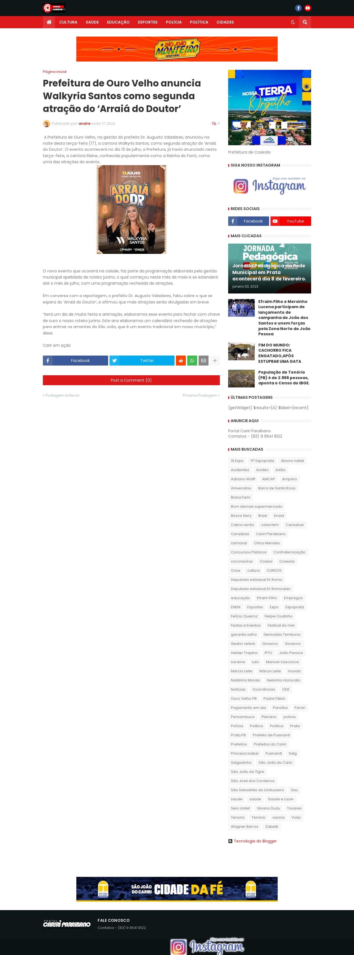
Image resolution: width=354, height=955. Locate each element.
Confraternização (290, 552)
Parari (300, 707)
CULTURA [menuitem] (68, 22)
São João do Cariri (275, 762)
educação (240, 598)
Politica (256, 726)
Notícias (238, 689)
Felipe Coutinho (279, 616)
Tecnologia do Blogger (252, 841)
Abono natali (292, 460)
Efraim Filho (267, 598)
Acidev (262, 470)
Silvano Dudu (268, 808)
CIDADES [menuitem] (225, 22)
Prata (295, 726)
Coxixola (287, 561)
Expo (274, 607)
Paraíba (280, 707)
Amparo (289, 479)
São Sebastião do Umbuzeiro (257, 790)
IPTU (268, 652)
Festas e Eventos (246, 625)
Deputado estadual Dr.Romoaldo (261, 588)
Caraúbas (240, 534)
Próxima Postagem (200, 395)
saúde (255, 799)
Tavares (294, 808)
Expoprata (294, 607)
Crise (235, 570)
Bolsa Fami (240, 497)
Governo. (293, 643)
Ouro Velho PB (244, 698)
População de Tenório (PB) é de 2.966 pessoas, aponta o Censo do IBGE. (284, 378)
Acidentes (240, 470)
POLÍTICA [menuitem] (199, 22)
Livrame (238, 662)
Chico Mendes (267, 543)
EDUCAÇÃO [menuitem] (118, 22)
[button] (293, 22)
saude (237, 799)
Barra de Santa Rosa (276, 488)
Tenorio (238, 817)
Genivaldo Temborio (282, 634)
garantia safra (244, 634)
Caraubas (295, 524)
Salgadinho (241, 762)
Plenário (269, 716)
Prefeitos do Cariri (270, 744)
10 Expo (237, 460)
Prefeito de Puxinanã (271, 735)
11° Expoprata (262, 460)
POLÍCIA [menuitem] (174, 22)
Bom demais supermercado (256, 506)
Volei (296, 817)
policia (289, 716)
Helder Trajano (244, 652)
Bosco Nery (241, 515)
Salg (293, 753)
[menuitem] (49, 22)
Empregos (293, 598)
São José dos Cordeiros (253, 780)
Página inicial (55, 71)
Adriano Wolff (243, 479)
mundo (294, 671)
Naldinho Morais (245, 680)
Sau (294, 790)
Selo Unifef (240, 808)
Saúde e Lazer (281, 799)
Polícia (237, 726)
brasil (279, 515)
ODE (286, 689)
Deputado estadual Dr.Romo (256, 579)
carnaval (239, 543)
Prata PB (238, 735)
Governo (270, 643)
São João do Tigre (247, 771)
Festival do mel (281, 625)
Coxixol (266, 561)
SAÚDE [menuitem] (92, 22)
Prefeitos (239, 744)
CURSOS (274, 570)
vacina (278, 817)
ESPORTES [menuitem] (148, 22)
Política (276, 726)
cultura (253, 570)
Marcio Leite (242, 671)
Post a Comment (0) (131, 380)
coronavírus (242, 561)
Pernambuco (243, 716)
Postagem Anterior (63, 395)
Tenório (259, 817)
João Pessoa (291, 652)
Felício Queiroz (244, 616)
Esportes (255, 607)
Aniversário (241, 488)
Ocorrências (264, 689)
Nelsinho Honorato (283, 680)
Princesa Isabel (245, 753)
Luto (255, 662)
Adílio (280, 470)
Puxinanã (274, 753)
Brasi (262, 515)
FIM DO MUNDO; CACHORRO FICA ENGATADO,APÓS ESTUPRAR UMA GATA (279, 353)
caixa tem (270, 524)
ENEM (235, 607)
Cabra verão (242, 524)
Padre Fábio (274, 698)
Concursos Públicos (249, 552)
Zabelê (271, 826)
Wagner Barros (244, 826)
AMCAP (268, 479)
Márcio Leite (270, 671)
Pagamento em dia (248, 707)
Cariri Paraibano (271, 534)
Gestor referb (243, 643)
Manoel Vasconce (282, 662)
